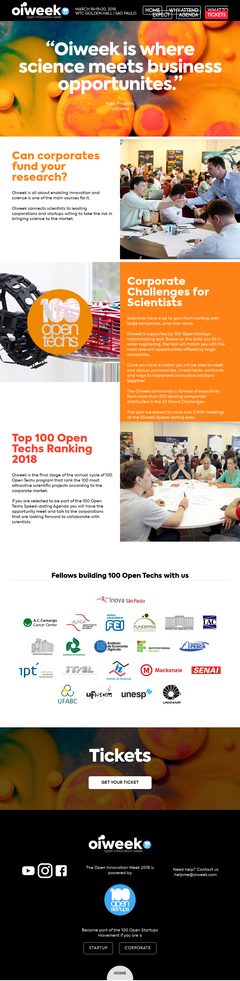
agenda (188, 15)
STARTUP (98, 948)
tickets (216, 15)
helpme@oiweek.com (195, 875)
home (152, 10)
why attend (183, 10)
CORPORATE (138, 948)
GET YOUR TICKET (120, 783)
